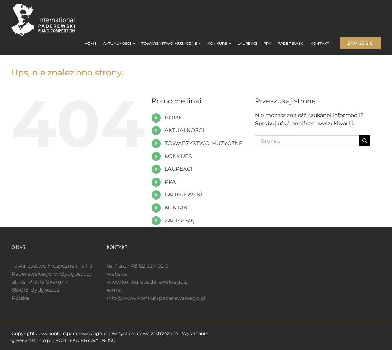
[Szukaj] (364, 140)
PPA (170, 181)
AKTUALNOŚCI (184, 130)
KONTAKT (178, 207)
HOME (173, 117)
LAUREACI (178, 168)
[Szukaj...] (307, 140)
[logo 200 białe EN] (49, 6)
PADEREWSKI (183, 194)
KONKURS (178, 156)
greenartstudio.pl (31, 340)
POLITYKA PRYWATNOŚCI (86, 340)
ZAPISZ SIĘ (179, 220)
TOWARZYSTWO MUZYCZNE (203, 143)
